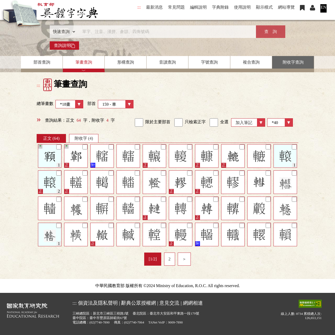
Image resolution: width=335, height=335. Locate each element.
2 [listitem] (170, 259)
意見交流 (169, 303)
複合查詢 (251, 62)
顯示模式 (264, 7)
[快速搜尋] (165, 31)
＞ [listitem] (184, 259)
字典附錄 (220, 7)
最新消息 (154, 7)
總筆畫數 (60, 104)
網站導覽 (286, 7)
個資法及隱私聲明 (98, 303)
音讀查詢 (167, 62)
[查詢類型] (63, 31)
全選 (219, 122)
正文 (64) (51, 138)
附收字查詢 (293, 62)
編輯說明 (198, 7)
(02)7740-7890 (100, 322)
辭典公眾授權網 (138, 303)
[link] (139, 122)
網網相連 (193, 303)
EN (323, 7)
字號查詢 (209, 62)
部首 (110, 104)
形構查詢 (125, 62)
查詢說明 (64, 45)
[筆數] (280, 122)
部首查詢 (42, 62)
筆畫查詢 (83, 62)
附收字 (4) (84, 138)
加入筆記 (244, 122)
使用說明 (242, 7)
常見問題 (176, 7)
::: (139, 7)
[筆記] (58, 146)
